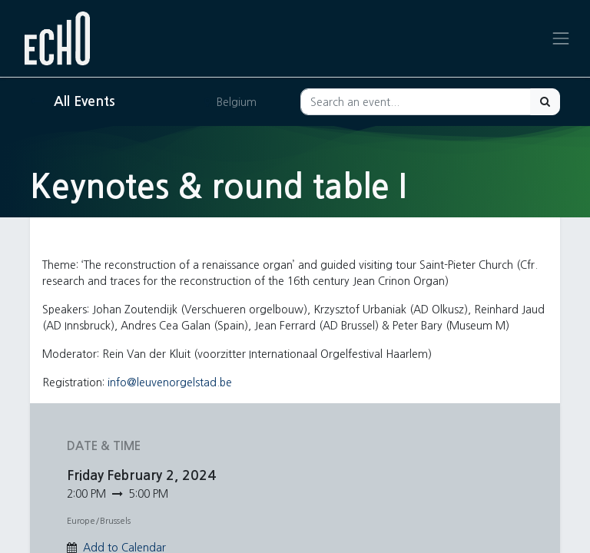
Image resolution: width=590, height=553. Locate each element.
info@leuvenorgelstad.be (170, 382)
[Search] (545, 101)
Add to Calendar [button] (124, 547)
